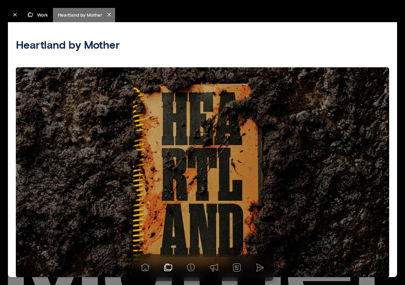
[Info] (191, 267)
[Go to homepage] (145, 267)
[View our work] (168, 267)
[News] (236, 267)
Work (37, 14)
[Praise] (213, 267)
